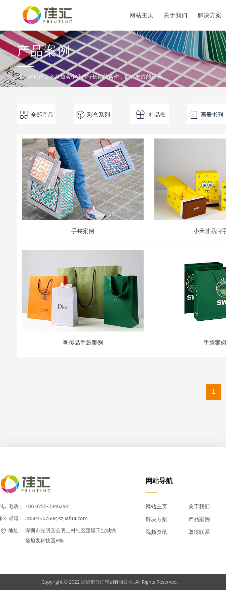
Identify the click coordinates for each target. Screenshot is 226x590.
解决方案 (156, 519)
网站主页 (141, 15)
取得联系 (199, 532)
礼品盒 (150, 115)
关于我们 (175, 15)
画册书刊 (206, 115)
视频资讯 (156, 532)
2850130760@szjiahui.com (56, 518)
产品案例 (199, 519)
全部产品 (36, 115)
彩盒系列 (93, 115)
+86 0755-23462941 (48, 506)
